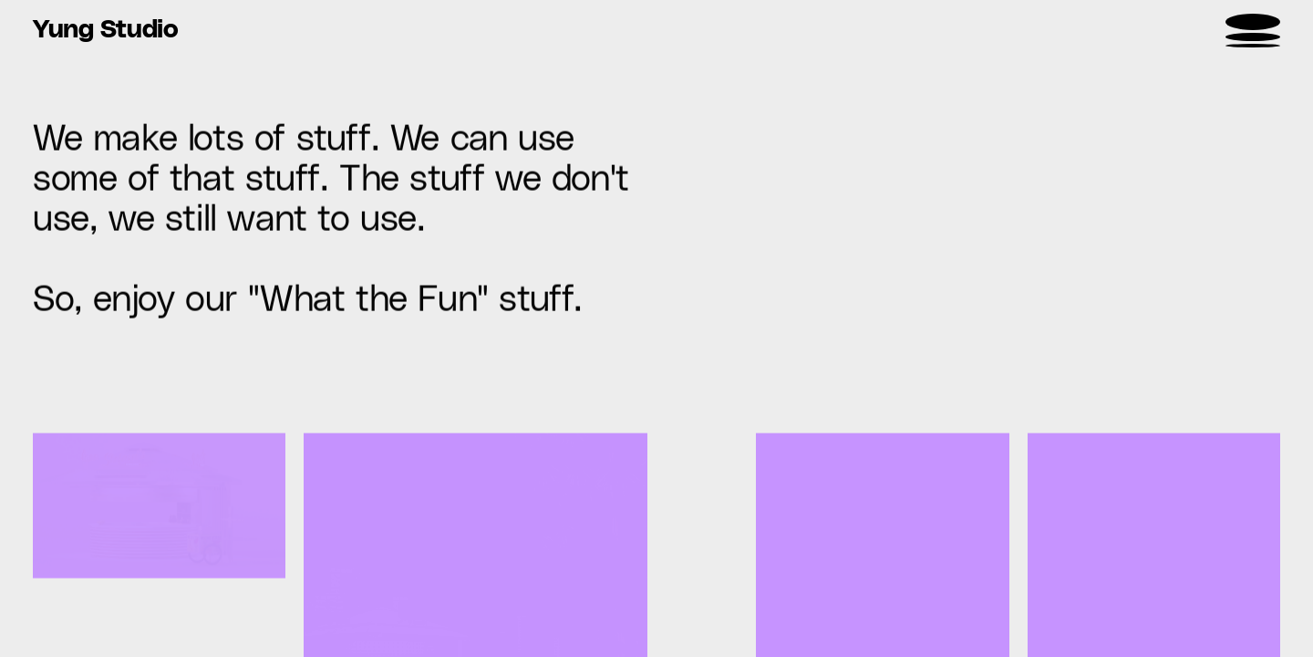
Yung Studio (106, 30)
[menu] (1252, 30)
